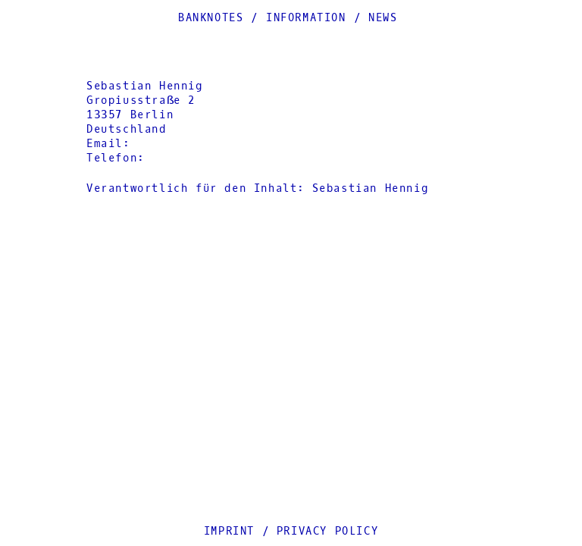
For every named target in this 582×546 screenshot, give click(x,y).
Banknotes (210, 18)
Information (306, 18)
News (382, 18)
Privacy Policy (327, 531)
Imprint (229, 531)
